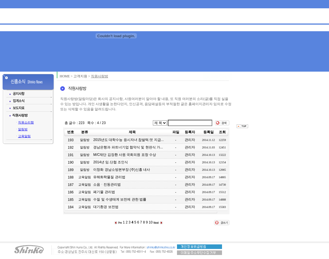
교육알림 (24, 136)
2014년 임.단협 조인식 (110, 162)
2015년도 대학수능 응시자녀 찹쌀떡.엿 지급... (128, 140)
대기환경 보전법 (105, 207)
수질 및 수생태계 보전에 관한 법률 (119, 199)
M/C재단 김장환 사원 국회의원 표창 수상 (124, 155)
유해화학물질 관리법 (109, 177)
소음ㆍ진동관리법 (107, 185)
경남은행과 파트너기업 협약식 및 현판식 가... (128, 147)
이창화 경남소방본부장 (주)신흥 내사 (121, 170)
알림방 (23, 129)
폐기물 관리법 (104, 192)
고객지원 (80, 76)
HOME (65, 76)
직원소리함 (26, 122)
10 (150, 222)
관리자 (190, 140)
